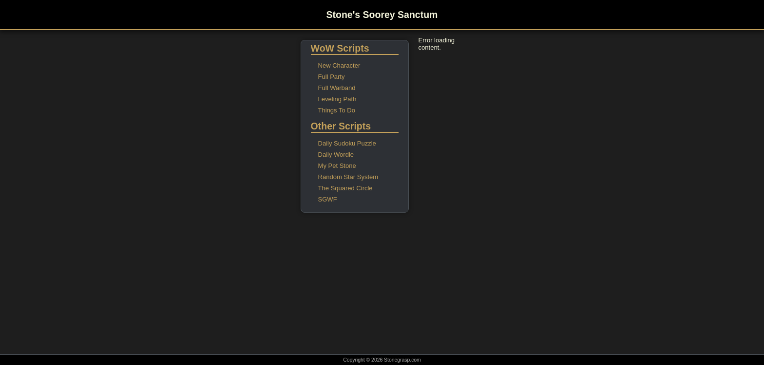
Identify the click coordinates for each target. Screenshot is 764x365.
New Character (339, 65)
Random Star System (348, 177)
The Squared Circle (345, 188)
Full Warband (337, 87)
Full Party (331, 76)
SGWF (327, 199)
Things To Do (336, 110)
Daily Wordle (336, 154)
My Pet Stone (337, 165)
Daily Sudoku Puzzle (347, 143)
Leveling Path (337, 99)
